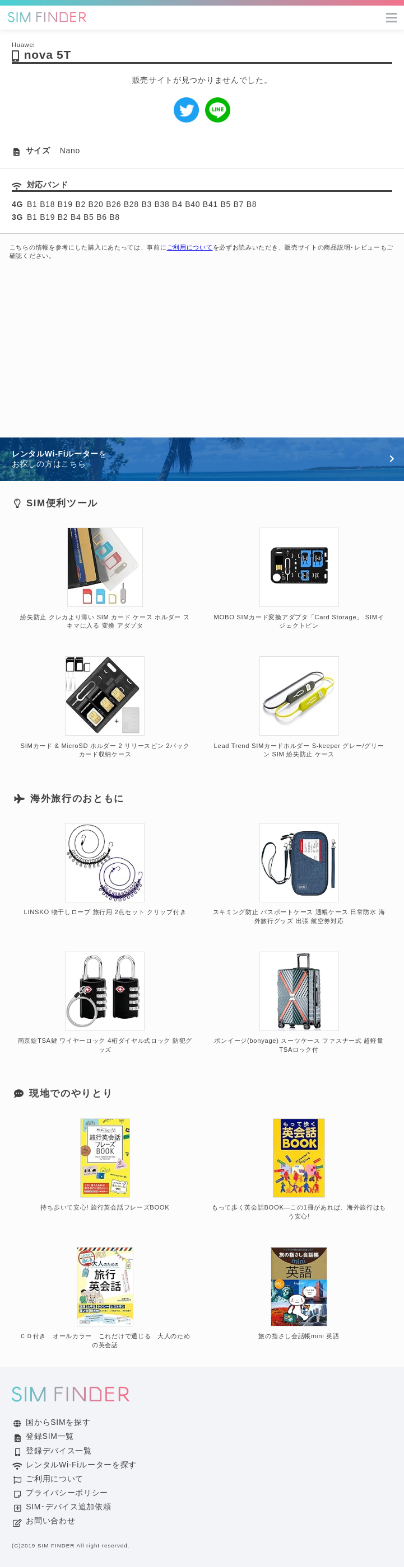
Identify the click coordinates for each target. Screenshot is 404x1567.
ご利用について (190, 247)
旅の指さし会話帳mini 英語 (298, 1293)
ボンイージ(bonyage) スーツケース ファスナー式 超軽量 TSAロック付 (298, 1002)
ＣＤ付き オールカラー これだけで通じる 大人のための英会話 (105, 1298)
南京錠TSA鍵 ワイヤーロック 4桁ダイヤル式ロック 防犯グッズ (105, 1002)
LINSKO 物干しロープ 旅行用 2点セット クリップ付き (105, 869)
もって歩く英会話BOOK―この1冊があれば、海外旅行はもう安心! (299, 1169)
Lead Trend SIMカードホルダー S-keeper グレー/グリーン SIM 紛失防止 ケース (299, 707)
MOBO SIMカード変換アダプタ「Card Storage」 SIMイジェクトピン (299, 578)
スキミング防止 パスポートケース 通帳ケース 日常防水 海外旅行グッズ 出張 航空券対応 (299, 874)
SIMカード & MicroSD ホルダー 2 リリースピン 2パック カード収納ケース (105, 707)
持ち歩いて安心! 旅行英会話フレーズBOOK (104, 1165)
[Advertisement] (202, 353)
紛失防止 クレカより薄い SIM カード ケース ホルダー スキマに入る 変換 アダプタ (104, 578)
